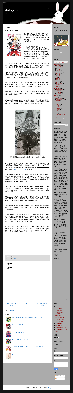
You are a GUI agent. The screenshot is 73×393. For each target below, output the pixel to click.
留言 (56, 378)
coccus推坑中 (58, 325)
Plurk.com (67, 299)
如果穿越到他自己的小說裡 (19, 169)
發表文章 (58, 375)
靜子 (13, 354)
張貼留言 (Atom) (13, 310)
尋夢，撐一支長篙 (59, 319)
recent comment (65, 264)
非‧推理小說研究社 (60, 317)
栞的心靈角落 (58, 310)
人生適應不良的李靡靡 (61, 329)
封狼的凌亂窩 (58, 308)
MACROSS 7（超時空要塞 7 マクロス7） (22, 339)
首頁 (27, 303)
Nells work (57, 88)
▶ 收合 (59, 62)
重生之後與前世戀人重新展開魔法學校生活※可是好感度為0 (27, 317)
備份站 (57, 331)
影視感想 (57, 95)
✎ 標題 (66, 62)
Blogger (50, 388)
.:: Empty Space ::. (60, 323)
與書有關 (57, 64)
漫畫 (15, 258)
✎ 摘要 (62, 62)
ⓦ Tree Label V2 (65, 118)
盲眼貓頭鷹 (58, 316)
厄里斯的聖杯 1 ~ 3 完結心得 (19, 332)
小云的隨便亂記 (59, 312)
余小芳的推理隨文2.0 (60, 327)
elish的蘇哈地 (13, 10)
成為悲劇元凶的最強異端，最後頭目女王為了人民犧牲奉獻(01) (27, 346)
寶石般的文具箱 (59, 321)
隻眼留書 (57, 314)
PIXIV (56, 306)
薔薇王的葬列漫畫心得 (17, 324)
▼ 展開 (55, 62)
